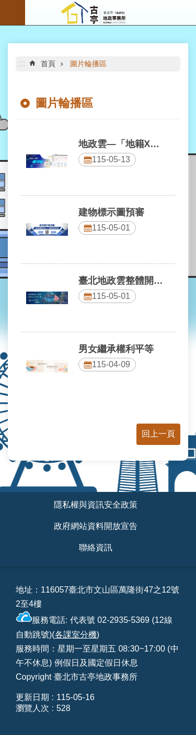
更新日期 (32, 697)
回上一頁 (158, 433)
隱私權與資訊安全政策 (95, 504)
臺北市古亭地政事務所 (110, 12)
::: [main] (21, 63)
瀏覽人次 (32, 708)
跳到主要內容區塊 (5, 5)
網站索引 (12, 12)
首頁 (48, 63)
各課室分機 (76, 634)
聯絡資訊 (95, 547)
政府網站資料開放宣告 (95, 526)
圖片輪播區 (88, 63)
